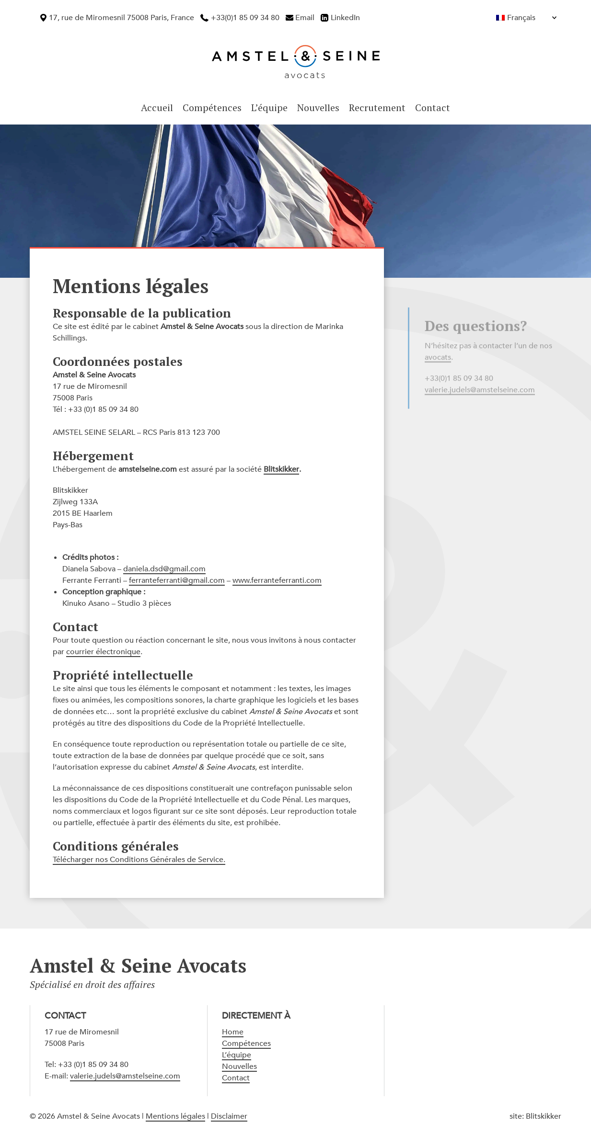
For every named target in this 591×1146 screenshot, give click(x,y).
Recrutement (377, 107)
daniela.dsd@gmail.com (164, 569)
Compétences (212, 107)
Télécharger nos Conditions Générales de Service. (139, 859)
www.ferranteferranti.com (277, 580)
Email (304, 17)
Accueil (157, 107)
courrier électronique (103, 652)
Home (232, 1032)
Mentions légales (175, 1116)
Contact (432, 107)
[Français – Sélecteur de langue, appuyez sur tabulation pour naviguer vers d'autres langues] (506, 18)
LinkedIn (345, 17)
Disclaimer (229, 1116)
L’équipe (269, 107)
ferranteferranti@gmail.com (177, 580)
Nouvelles (318, 107)
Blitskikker (281, 469)
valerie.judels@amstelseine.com (125, 1076)
